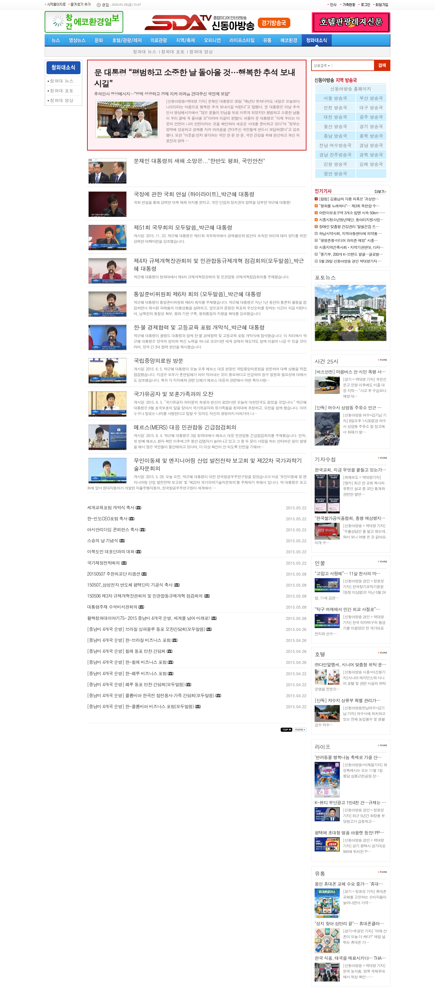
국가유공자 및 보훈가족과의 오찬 (173, 394)
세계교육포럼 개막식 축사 (110, 507)
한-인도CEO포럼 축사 (108, 518)
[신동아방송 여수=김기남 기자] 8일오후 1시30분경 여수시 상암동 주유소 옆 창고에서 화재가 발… (364, 423)
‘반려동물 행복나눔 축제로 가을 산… (348, 757)
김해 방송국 (371, 164)
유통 (320, 873)
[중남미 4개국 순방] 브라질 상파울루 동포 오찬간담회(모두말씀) (146, 629)
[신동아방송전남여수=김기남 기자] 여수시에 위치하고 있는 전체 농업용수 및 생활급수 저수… (350, 716)
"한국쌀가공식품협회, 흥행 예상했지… (350, 518)
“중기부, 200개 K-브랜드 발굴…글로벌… (351, 254)
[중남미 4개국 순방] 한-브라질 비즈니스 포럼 (129, 640)
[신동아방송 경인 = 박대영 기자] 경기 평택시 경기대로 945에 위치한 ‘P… (364, 845)
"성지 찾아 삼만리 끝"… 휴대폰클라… (349, 923)
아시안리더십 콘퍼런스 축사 (112, 529)
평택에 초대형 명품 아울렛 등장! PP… (349, 832)
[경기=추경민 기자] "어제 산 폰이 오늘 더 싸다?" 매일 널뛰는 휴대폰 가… (365, 936)
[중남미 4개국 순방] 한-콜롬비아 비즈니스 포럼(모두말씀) (140, 706)
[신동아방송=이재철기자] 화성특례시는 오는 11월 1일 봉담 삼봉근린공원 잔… (365, 770)
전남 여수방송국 (335, 145)
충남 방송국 (335, 136)
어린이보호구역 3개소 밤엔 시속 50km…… (352, 212)
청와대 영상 (201, 51)
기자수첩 (325, 459)
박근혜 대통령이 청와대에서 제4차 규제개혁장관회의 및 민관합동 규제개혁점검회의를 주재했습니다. (211, 276)
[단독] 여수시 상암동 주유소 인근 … (348, 407)
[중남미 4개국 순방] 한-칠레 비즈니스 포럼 (127, 662)
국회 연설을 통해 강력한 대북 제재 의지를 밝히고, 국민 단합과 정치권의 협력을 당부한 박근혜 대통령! (212, 202)
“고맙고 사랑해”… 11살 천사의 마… (347, 573)
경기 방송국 (371, 126)
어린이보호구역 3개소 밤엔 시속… (347, 344)
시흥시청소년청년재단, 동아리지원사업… (351, 219)
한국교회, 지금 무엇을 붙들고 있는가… (350, 470)
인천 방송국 (335, 107)
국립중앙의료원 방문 (158, 360)
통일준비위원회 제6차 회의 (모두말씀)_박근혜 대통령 (197, 294)
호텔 (320, 654)
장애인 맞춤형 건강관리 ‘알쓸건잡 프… (349, 226)
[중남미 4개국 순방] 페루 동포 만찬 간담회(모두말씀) (136, 684)
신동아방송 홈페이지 (351, 88)
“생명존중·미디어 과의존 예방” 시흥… (348, 240)
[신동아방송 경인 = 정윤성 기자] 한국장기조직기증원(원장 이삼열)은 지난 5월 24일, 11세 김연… (350, 589)
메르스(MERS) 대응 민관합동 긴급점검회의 (185, 427)
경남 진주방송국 (335, 154)
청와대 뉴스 (145, 51)
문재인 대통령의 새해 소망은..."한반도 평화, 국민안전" (199, 161)
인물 (320, 563)
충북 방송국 (371, 136)
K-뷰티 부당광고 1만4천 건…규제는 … (350, 802)
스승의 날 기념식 (103, 540)
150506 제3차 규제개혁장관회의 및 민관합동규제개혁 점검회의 (145, 596)
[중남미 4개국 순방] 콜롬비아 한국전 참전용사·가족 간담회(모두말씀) (150, 695)
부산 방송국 (371, 98)
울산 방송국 (335, 126)
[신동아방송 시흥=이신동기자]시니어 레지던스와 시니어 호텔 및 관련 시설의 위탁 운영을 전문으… (350, 680)
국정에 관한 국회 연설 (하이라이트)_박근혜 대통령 (194, 194)
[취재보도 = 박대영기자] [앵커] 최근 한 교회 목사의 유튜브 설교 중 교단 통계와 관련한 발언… (364, 485)
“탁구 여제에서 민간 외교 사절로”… (347, 609)
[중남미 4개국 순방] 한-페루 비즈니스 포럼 (127, 673)
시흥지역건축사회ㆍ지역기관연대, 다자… (351, 247)
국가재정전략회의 (104, 563)
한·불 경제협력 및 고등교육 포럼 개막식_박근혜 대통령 (199, 327)
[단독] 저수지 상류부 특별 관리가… (347, 700)
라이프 (323, 747)
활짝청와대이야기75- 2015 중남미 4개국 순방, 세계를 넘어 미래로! (149, 618)
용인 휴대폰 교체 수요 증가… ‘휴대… (349, 884)
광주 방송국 (371, 117)
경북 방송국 (371, 154)
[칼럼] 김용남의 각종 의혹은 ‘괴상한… (349, 198)
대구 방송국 (371, 107)
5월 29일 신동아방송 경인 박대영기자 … (350, 261)
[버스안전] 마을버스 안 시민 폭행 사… (350, 372)
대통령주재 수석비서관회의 (112, 607)
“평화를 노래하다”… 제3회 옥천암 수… (349, 205)
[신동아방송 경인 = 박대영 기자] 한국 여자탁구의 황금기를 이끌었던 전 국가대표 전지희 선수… (350, 625)
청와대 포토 (173, 51)
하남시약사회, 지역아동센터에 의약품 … (350, 233)
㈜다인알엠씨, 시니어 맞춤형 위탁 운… (350, 664)
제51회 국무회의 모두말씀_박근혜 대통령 (183, 227)
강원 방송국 (335, 164)
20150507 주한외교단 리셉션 (114, 574)
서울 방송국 (335, 98)
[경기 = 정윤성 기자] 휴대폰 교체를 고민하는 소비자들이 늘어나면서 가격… (364, 897)
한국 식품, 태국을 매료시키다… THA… (350, 958)
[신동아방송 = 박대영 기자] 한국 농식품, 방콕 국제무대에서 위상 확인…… (364, 971)
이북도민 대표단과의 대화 (110, 551)
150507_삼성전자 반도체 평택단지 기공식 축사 (130, 585)
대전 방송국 (335, 117)
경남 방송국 (371, 145)
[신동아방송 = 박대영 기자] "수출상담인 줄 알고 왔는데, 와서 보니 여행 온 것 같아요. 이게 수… (351, 534)
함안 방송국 (335, 173)
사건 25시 (327, 361)
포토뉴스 (325, 277)
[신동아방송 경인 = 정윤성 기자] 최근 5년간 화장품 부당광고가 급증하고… (364, 815)
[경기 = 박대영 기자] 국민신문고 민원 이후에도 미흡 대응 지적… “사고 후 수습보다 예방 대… (364, 387)
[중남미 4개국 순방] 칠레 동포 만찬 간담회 (127, 651)
